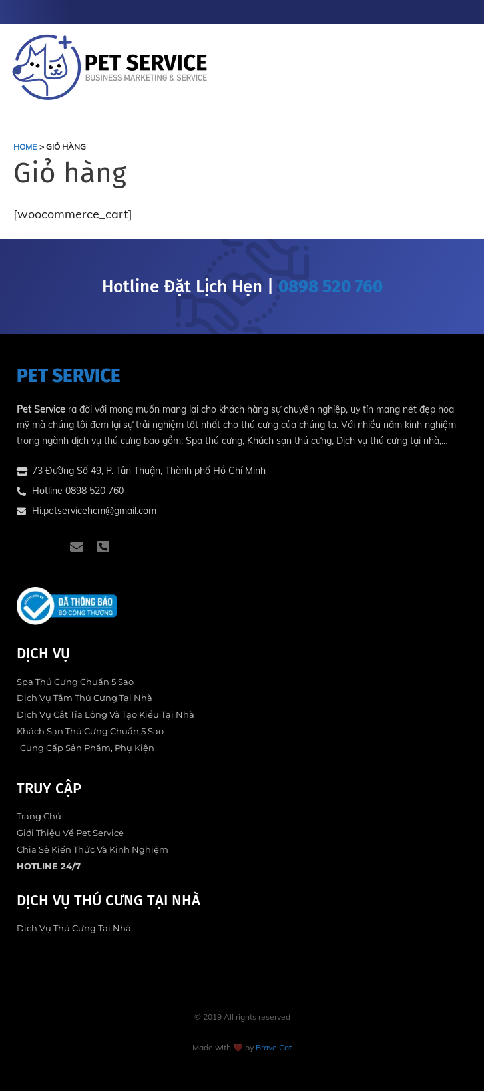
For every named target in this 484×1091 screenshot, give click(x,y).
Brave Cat (274, 1047)
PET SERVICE (69, 376)
